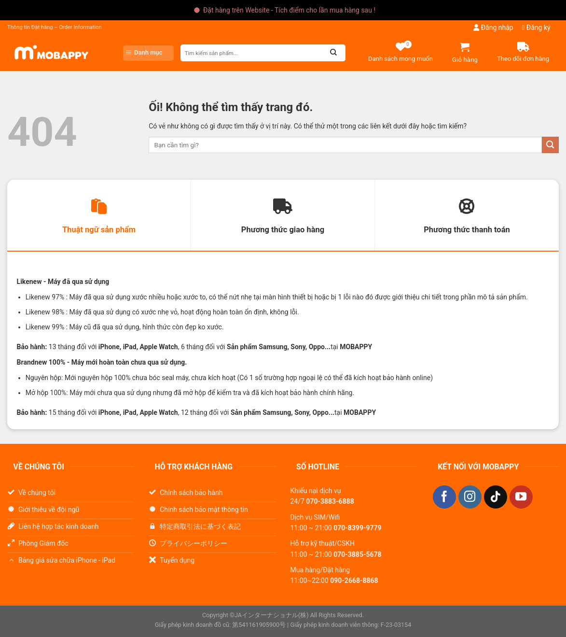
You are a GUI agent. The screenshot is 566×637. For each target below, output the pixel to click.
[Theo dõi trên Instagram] (470, 497)
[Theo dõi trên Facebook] (444, 497)
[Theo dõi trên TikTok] (495, 497)
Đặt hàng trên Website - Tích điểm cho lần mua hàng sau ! (289, 10)
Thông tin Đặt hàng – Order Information (54, 27)
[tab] (99, 215)
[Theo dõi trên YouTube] (521, 497)
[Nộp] (550, 145)
